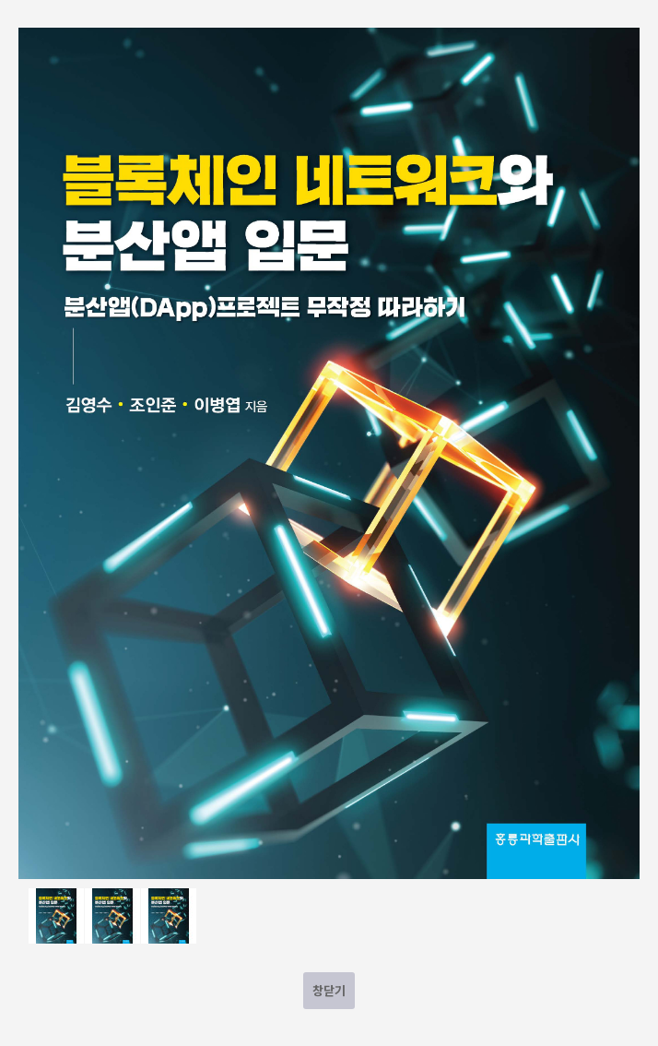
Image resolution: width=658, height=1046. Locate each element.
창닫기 (329, 990)
